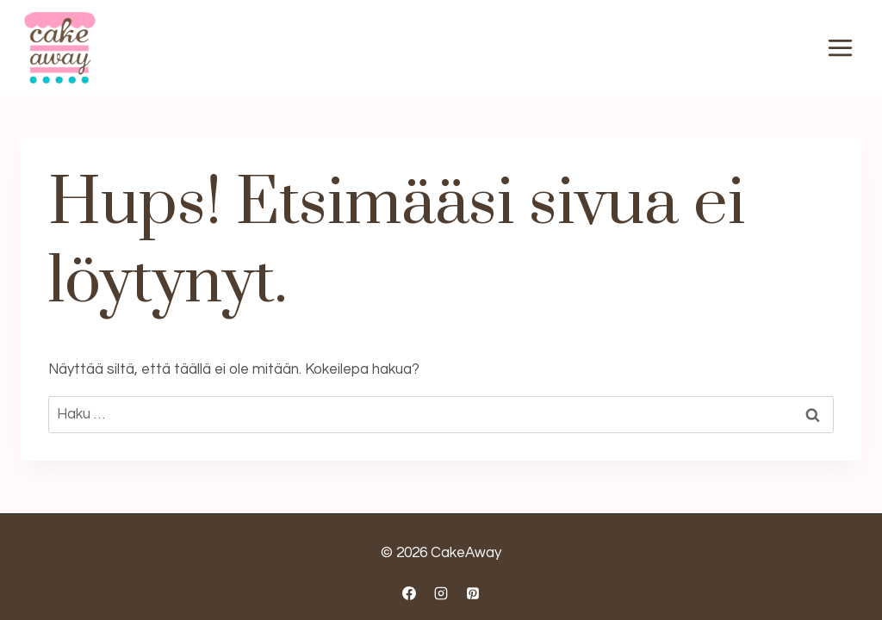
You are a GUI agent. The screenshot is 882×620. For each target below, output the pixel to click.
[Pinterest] (473, 593)
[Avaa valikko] (839, 48)
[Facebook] (409, 593)
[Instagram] (441, 593)
